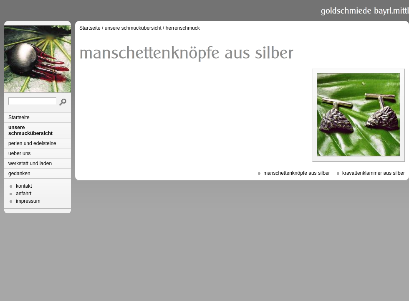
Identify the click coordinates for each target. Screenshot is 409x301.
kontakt (24, 186)
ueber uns (19, 153)
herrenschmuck (183, 28)
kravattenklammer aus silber (373, 173)
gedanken (19, 173)
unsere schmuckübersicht (30, 130)
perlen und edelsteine (32, 143)
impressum (28, 201)
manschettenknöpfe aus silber (296, 173)
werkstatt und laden (30, 163)
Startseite (19, 117)
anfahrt (23, 193)
